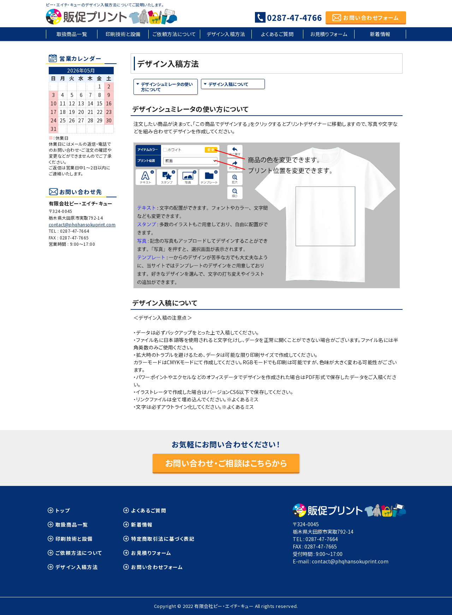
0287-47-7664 (74, 231)
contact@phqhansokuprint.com (82, 224)
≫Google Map (312, 571)
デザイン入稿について (228, 84)
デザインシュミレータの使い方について (167, 87)
